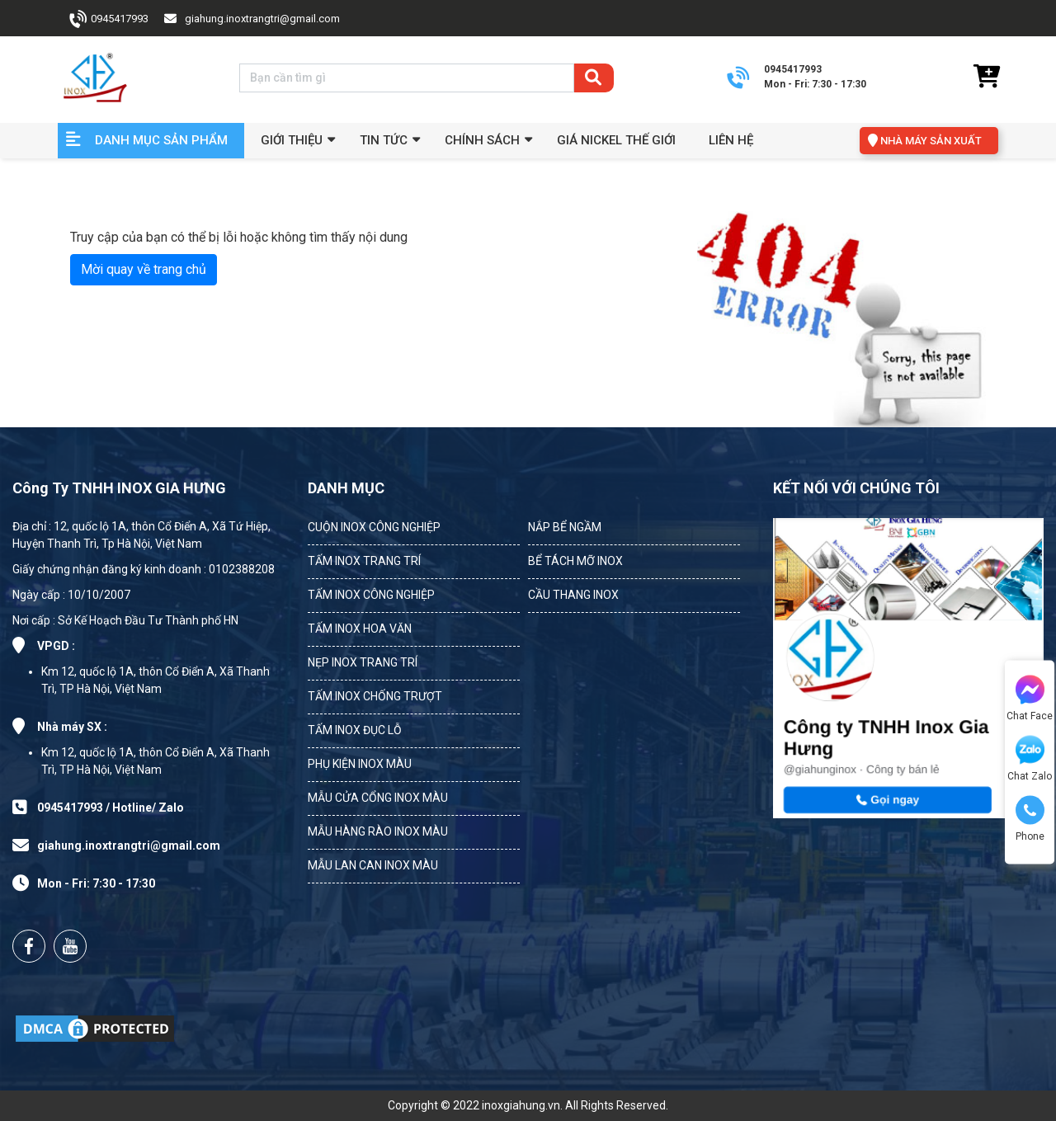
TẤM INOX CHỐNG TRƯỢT (375, 696)
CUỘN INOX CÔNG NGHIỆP (374, 527)
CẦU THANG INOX (573, 594)
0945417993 (119, 18)
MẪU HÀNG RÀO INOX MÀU (378, 831)
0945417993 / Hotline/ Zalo (110, 807)
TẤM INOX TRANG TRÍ (364, 561)
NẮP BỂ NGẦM (564, 527)
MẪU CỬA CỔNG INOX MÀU (378, 797)
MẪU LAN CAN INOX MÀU (373, 865)
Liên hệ (731, 140)
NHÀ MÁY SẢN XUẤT (931, 140)
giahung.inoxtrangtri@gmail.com (262, 18)
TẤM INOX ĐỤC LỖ (355, 730)
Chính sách (482, 140)
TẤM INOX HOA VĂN (360, 628)
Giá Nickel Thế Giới (616, 140)
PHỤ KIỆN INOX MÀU (360, 763)
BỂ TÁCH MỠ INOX (575, 561)
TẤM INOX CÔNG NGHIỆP (371, 594)
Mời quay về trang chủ (143, 269)
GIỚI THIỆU (292, 140)
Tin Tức (384, 140)
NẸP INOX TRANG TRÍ (362, 662)
